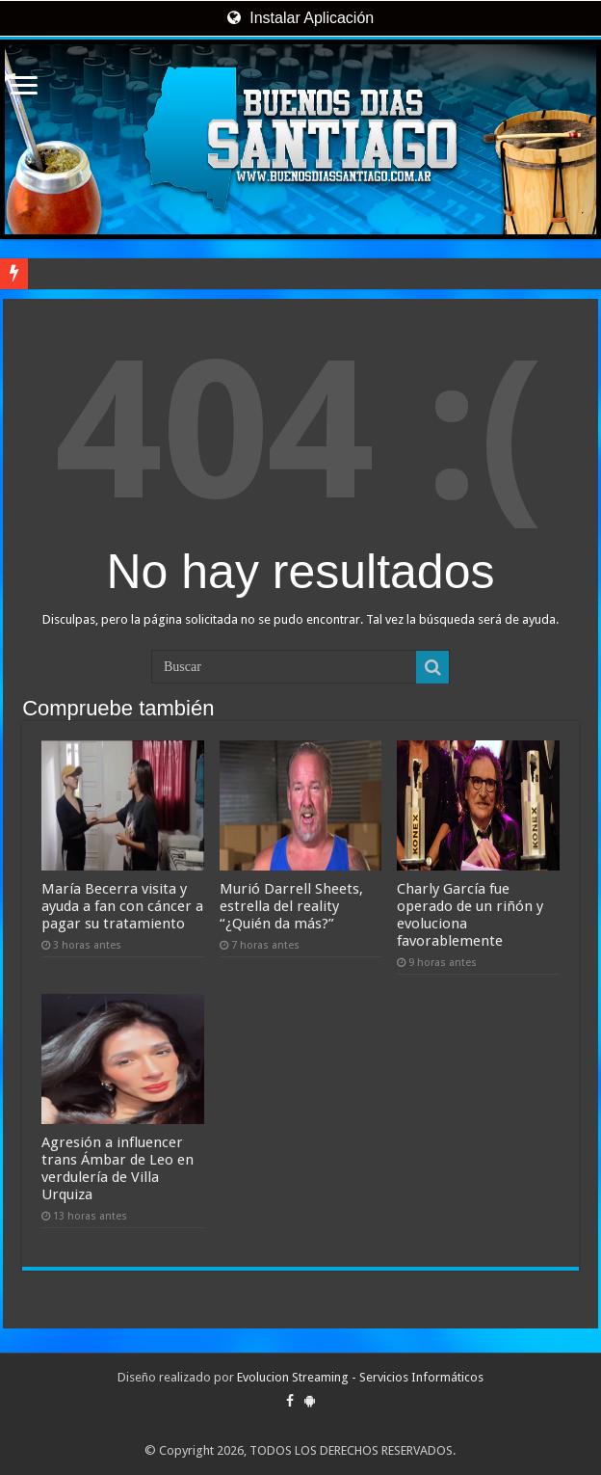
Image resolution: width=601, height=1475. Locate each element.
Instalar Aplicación (300, 18)
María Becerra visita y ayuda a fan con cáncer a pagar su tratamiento (122, 906)
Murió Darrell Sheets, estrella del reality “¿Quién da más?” (291, 906)
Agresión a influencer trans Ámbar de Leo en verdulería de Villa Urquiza (117, 1168)
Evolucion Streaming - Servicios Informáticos (360, 1377)
